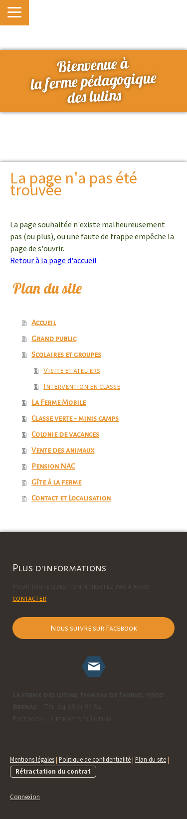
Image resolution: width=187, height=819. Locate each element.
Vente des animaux (62, 450)
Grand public (53, 338)
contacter (29, 598)
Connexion (25, 797)
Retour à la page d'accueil (53, 260)
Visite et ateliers (71, 370)
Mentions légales (32, 759)
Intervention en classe (81, 386)
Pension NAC (53, 466)
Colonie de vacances (65, 434)
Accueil (43, 323)
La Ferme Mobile (58, 402)
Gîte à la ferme (56, 482)
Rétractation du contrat (53, 771)
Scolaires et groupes (66, 354)
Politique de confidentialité (95, 759)
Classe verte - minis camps (75, 418)
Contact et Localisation (71, 498)
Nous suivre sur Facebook (93, 628)
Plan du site (150, 759)
